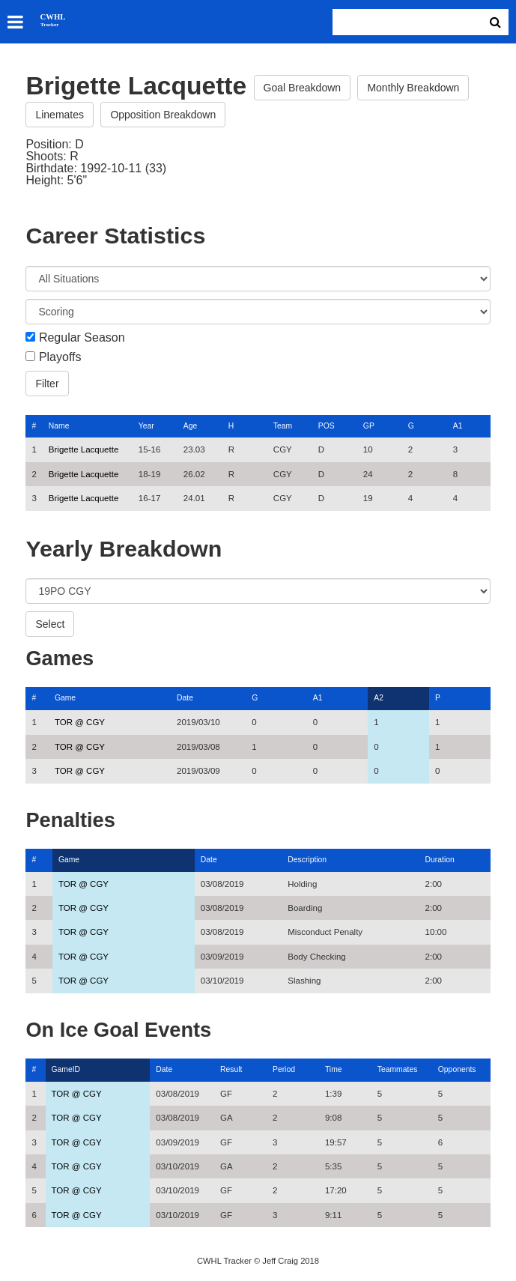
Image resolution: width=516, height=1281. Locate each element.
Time (333, 1069)
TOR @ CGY (80, 722)
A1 (458, 426)
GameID (66, 1069)
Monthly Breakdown (413, 88)
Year (146, 426)
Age (190, 426)
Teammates (397, 1069)
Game (65, 698)
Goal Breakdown (303, 88)
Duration (440, 859)
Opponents (457, 1069)
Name (59, 426)
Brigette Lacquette (83, 449)
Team (282, 426)
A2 (378, 698)
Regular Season (82, 338)
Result (231, 1069)
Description (307, 859)
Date (185, 698)
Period (284, 1069)
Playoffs (60, 357)
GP (368, 426)
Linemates (59, 115)
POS (326, 426)
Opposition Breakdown (163, 115)
